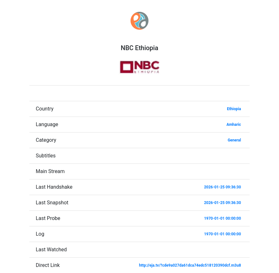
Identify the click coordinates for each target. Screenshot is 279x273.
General (234, 140)
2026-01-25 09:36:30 (222, 187)
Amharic (234, 124)
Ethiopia (234, 109)
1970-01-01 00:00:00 (222, 218)
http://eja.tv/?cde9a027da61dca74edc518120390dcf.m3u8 (190, 265)
